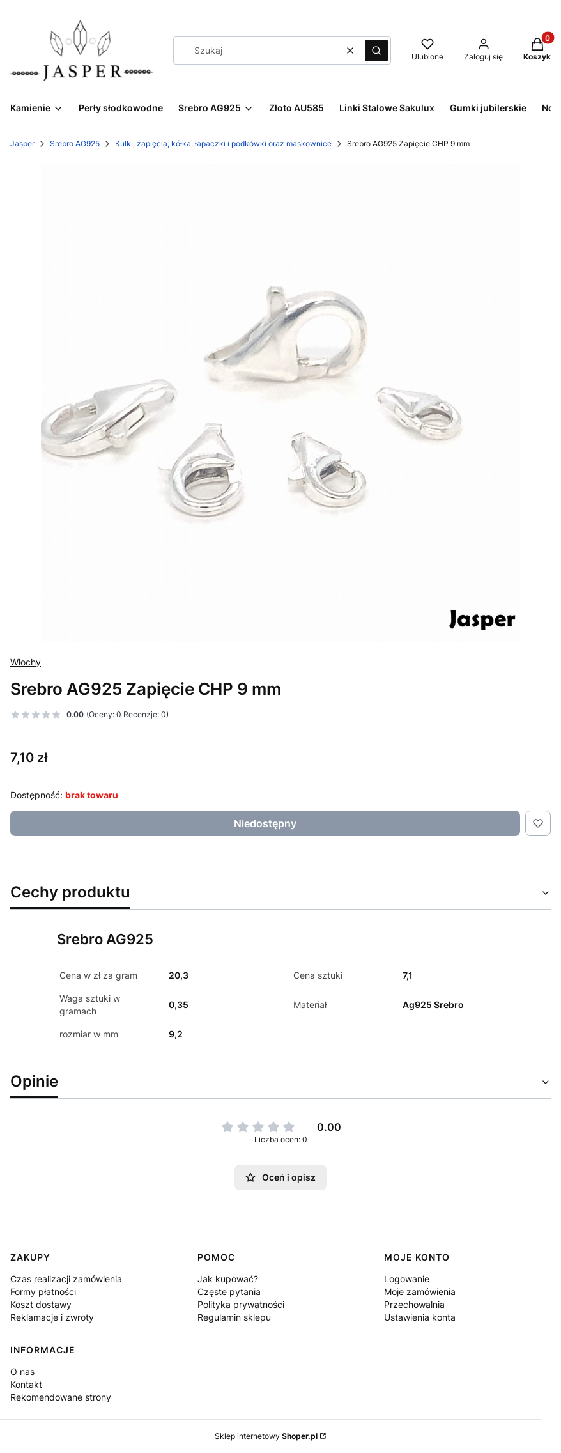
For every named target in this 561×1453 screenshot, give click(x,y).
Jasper (22, 143)
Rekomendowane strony (60, 1397)
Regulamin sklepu (234, 1317)
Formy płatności (43, 1291)
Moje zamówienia (420, 1291)
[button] (376, 50)
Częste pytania (229, 1291)
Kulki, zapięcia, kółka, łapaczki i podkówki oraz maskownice (223, 143)
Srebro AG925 (75, 143)
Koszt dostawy (41, 1304)
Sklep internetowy (266, 1436)
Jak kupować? (227, 1278)
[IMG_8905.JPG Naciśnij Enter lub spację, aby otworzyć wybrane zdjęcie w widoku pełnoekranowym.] (280, 402)
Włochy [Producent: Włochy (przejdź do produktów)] (25, 662)
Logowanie (406, 1278)
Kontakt (26, 1384)
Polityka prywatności (240, 1304)
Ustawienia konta (420, 1317)
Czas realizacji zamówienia (66, 1278)
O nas (22, 1371)
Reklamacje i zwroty (52, 1317)
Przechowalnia (414, 1304)
